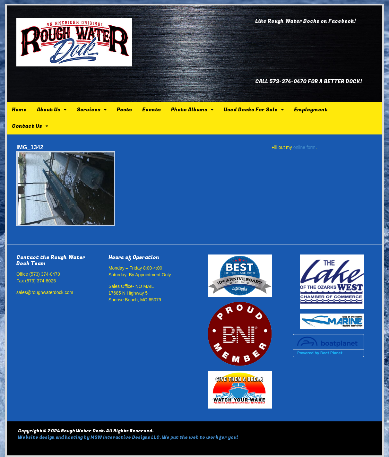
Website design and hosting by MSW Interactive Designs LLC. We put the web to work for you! (128, 437)
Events (151, 110)
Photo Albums (189, 110)
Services (88, 110)
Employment (310, 110)
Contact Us (27, 126)
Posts (124, 110)
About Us (48, 110)
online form (304, 147)
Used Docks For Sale (251, 110)
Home (19, 110)
